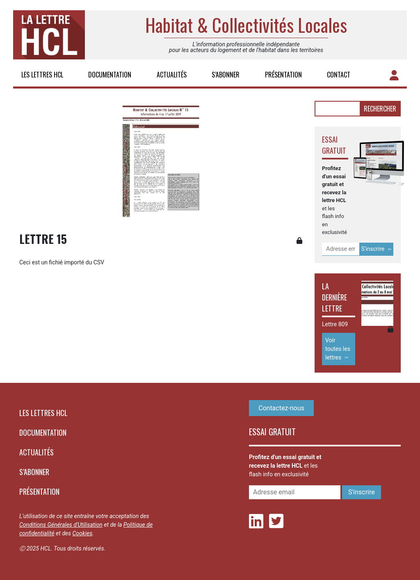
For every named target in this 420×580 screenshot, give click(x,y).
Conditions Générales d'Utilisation (61, 524)
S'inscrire (373, 249)
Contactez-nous (281, 408)
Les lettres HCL (42, 75)
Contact (338, 75)
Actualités (172, 75)
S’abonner (226, 75)
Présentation (283, 75)
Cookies (82, 533)
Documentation (109, 75)
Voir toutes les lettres (337, 349)
